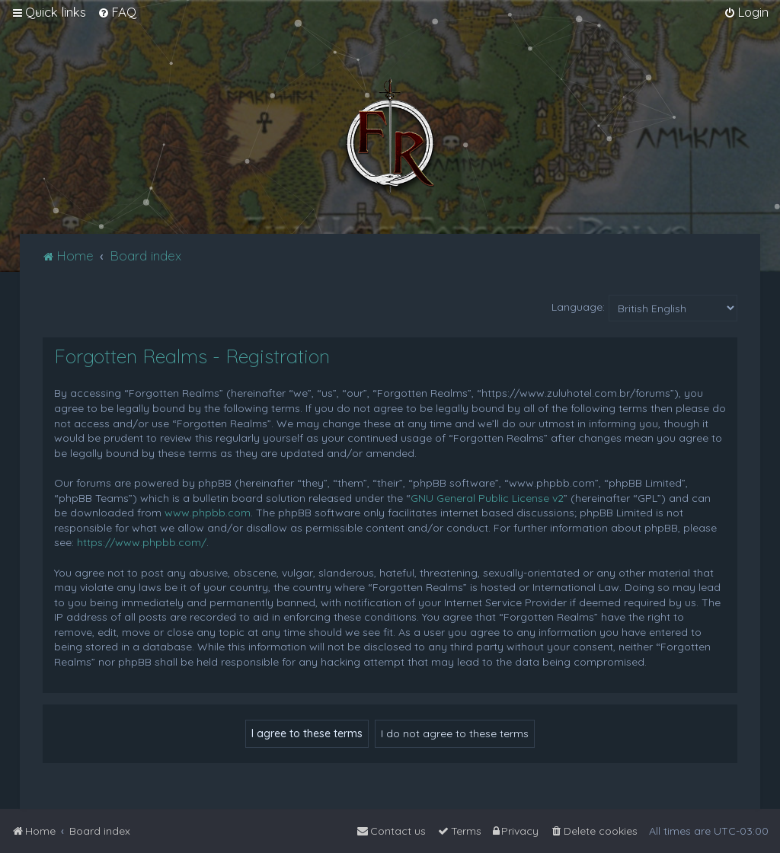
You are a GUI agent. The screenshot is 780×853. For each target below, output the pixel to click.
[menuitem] (117, 12)
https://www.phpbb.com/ (141, 542)
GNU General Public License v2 (487, 498)
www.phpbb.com (208, 512)
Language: (578, 307)
